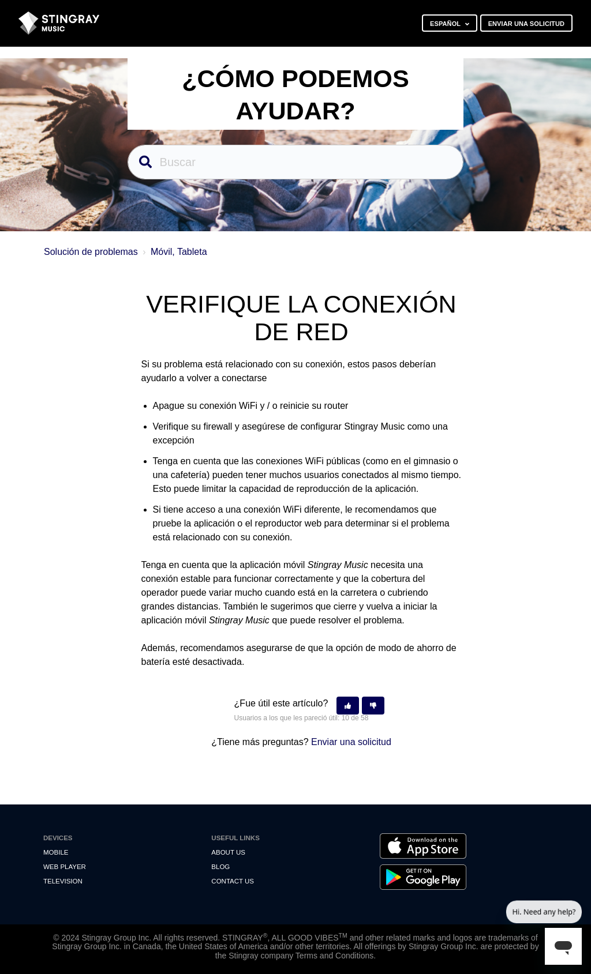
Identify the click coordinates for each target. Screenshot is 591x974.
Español (446, 23)
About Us (228, 852)
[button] (347, 705)
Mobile (55, 852)
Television (63, 881)
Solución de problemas (91, 252)
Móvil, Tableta (179, 252)
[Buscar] (296, 162)
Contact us (232, 881)
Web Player (64, 866)
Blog (220, 866)
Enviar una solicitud (526, 23)
